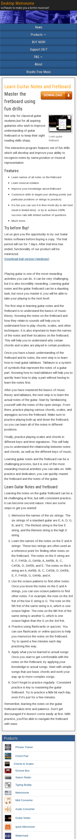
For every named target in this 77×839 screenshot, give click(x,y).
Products (37, 35)
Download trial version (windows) (26, 259)
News (38, 27)
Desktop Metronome (17, 3)
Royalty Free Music (38, 72)
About (38, 64)
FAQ (36, 57)
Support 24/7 (38, 49)
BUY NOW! (38, 42)
